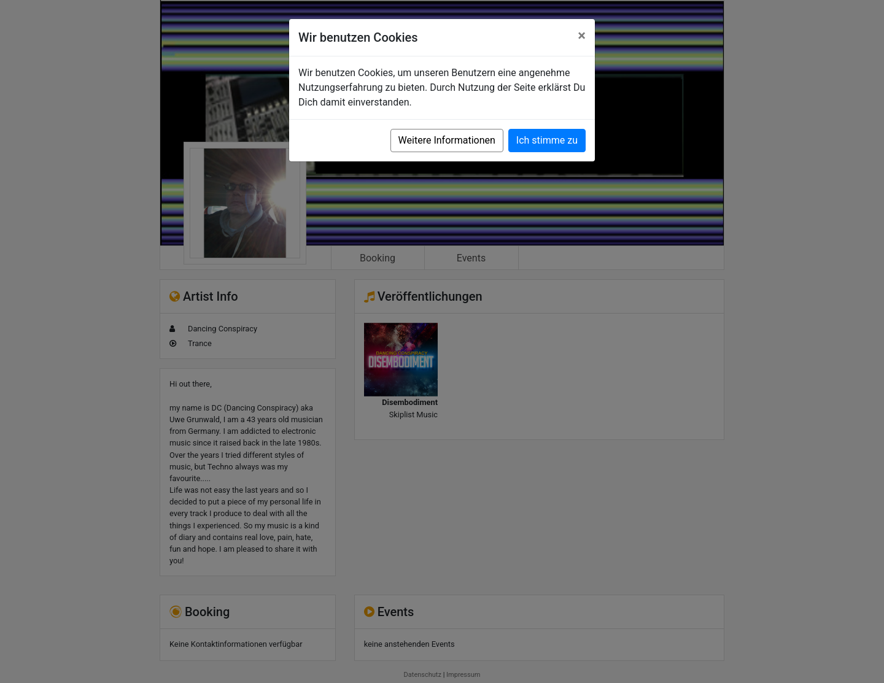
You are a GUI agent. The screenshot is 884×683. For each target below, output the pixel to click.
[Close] (581, 35)
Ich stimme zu (547, 140)
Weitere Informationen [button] (446, 140)
